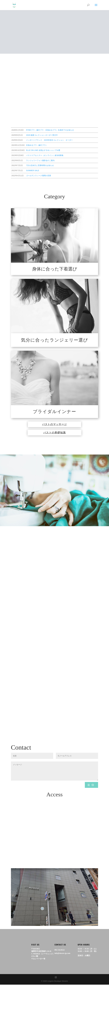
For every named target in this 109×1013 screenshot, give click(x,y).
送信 (91, 791)
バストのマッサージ (54, 426)
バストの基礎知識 (54, 437)
